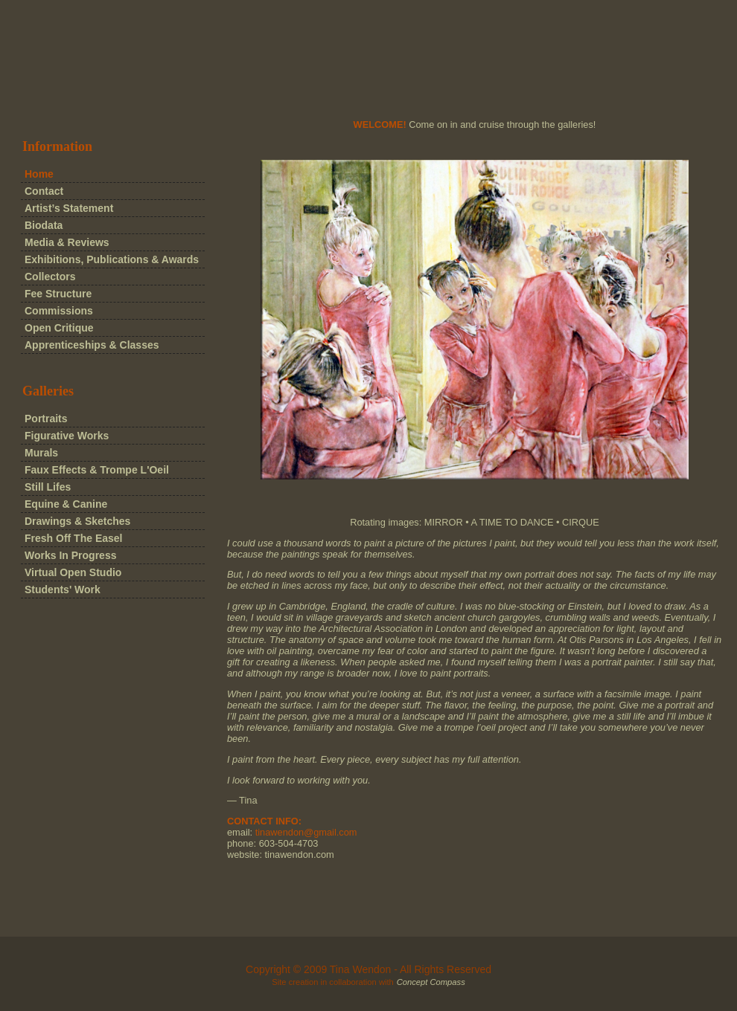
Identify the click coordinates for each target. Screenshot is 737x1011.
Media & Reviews (67, 242)
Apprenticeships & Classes (92, 345)
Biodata (44, 225)
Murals (41, 453)
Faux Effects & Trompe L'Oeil (97, 470)
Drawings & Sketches (77, 521)
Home (39, 174)
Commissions (59, 311)
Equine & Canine (66, 504)
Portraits (46, 418)
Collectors (50, 276)
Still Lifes (48, 487)
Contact (44, 191)
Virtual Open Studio (73, 572)
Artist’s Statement (69, 208)
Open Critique (59, 328)
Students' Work (62, 589)
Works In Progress (70, 555)
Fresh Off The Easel (73, 538)
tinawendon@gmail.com (306, 832)
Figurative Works (67, 436)
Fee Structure (58, 294)
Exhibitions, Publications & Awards (112, 259)
